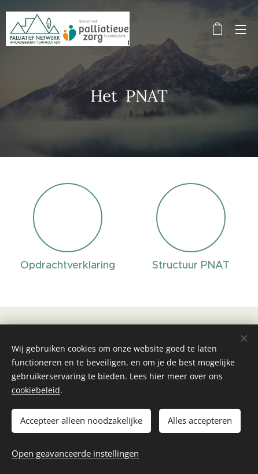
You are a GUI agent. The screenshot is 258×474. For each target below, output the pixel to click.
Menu (240, 29)
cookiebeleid (36, 390)
